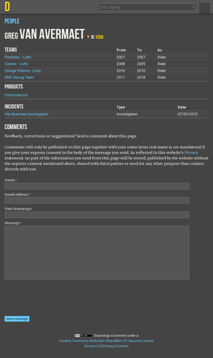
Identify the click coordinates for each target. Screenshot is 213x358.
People (12, 21)
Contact (123, 346)
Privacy (191, 152)
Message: (13, 223)
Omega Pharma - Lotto (23, 71)
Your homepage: (18, 209)
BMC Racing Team (19, 77)
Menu (205, 8)
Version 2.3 (92, 346)
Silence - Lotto (16, 64)
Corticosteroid (16, 95)
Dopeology (102, 336)
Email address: (18, 194)
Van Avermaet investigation (26, 114)
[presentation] (23, 299)
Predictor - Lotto (18, 57)
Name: (11, 180)
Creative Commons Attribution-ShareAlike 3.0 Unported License (106, 341)
